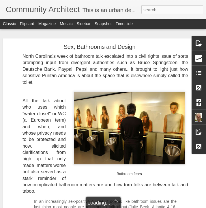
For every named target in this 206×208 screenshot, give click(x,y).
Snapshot (103, 23)
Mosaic (66, 23)
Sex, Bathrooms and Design (99, 47)
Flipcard (27, 23)
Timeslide (124, 23)
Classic (9, 23)
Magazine (47, 23)
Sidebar (84, 23)
